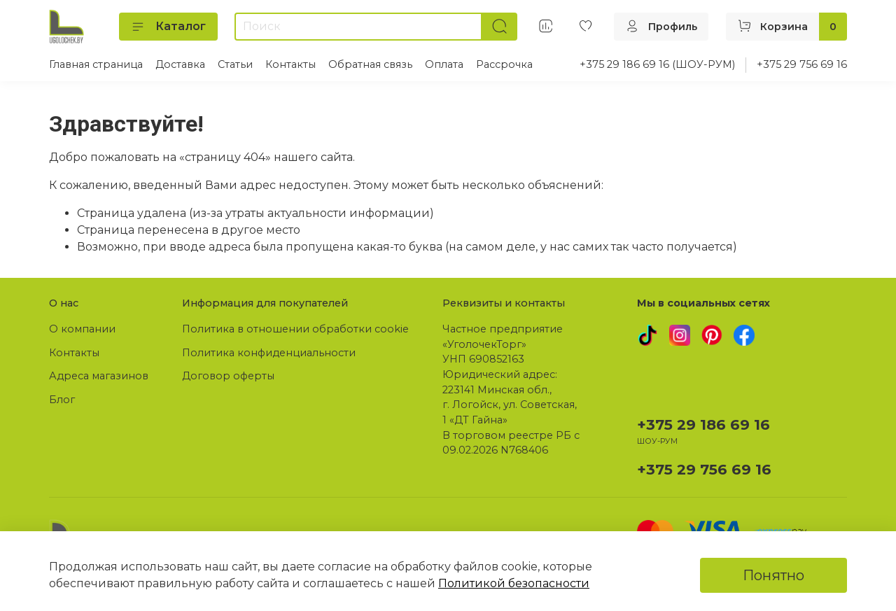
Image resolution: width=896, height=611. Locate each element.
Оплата (444, 64)
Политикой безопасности (513, 583)
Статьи (235, 64)
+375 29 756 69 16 (802, 64)
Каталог (168, 27)
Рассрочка (504, 64)
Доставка (180, 64)
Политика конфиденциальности (269, 352)
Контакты (290, 64)
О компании (82, 329)
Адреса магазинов (98, 376)
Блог (62, 399)
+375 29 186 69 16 (703, 424)
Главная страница (96, 64)
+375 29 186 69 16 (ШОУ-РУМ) (657, 64)
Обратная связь (370, 64)
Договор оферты (228, 376)
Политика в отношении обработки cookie (295, 329)
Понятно (773, 575)
